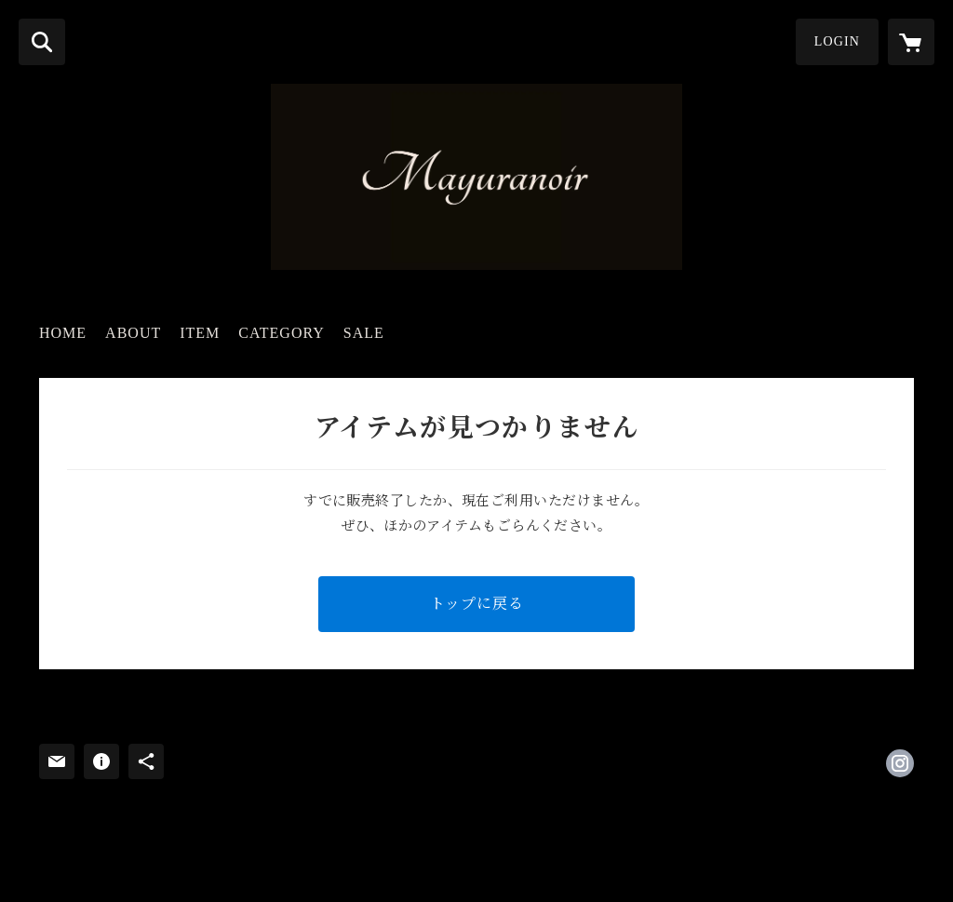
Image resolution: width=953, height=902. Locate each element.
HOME (63, 333)
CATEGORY (281, 333)
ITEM (200, 333)
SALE (363, 333)
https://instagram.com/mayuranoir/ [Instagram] (900, 763)
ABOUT (133, 333)
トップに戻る (477, 604)
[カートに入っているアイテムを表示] (911, 42)
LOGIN (837, 41)
